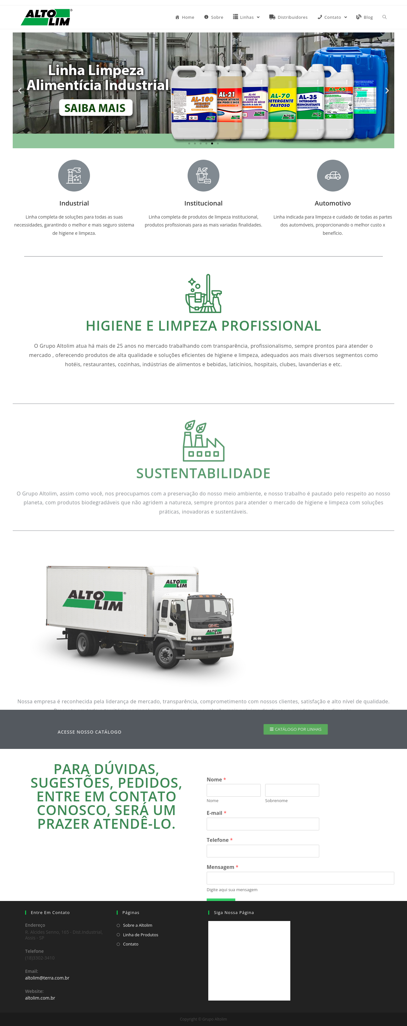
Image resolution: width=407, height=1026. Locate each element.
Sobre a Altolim (137, 925)
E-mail (216, 886)
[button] (189, 143)
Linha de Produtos (140, 935)
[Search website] (384, 17)
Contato (130, 944)
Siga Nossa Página (234, 912)
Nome (216, 852)
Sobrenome (276, 873)
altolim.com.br (40, 998)
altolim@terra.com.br (47, 978)
